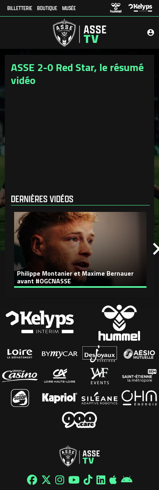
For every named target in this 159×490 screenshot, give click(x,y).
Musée (69, 8)
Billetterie (19, 8)
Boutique (47, 8)
